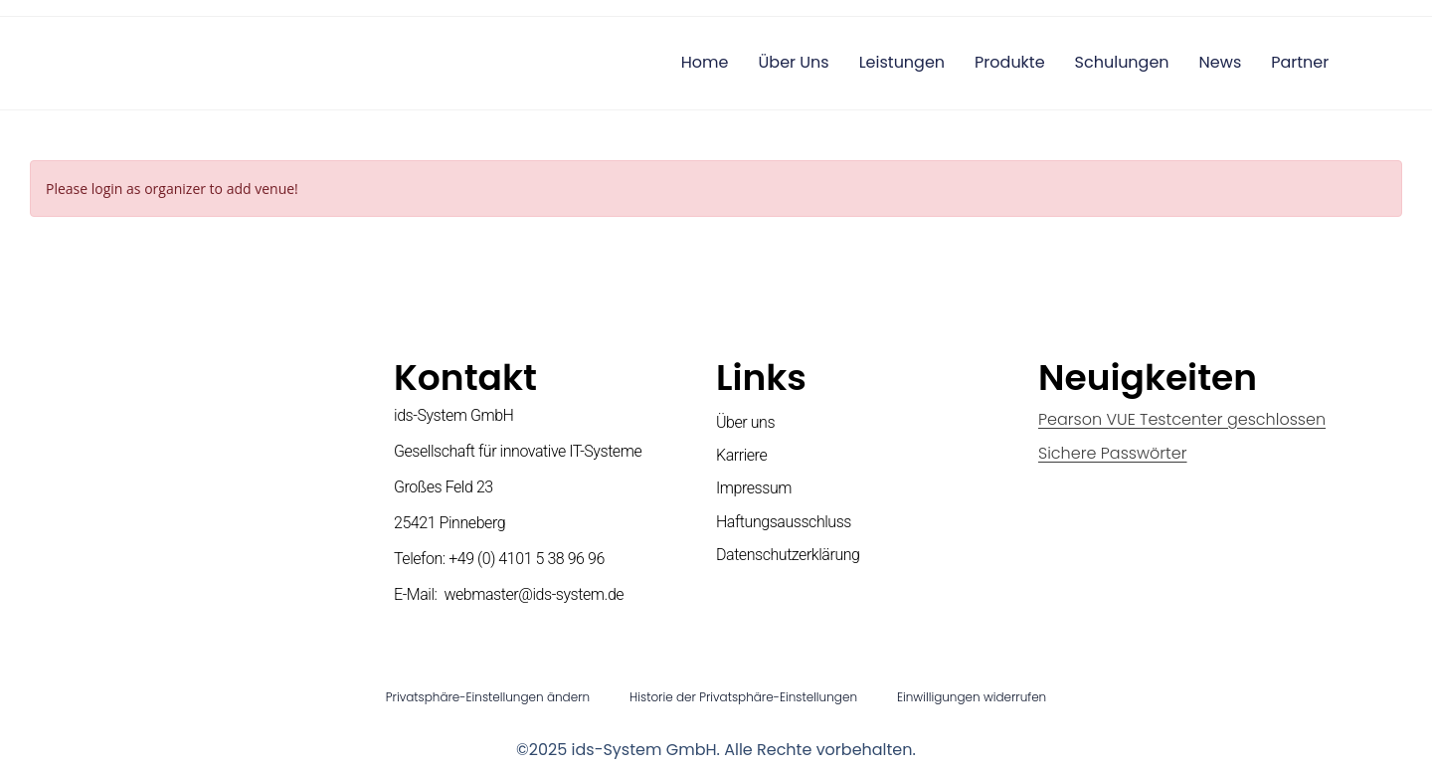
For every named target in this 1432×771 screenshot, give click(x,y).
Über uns (794, 62)
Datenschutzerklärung (788, 554)
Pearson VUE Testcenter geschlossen (1182, 419)
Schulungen (1122, 62)
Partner (1300, 62)
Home (705, 62)
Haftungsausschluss (783, 521)
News (1220, 62)
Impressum (754, 488)
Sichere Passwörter (1112, 453)
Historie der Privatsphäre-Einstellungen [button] (743, 696)
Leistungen (902, 62)
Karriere (741, 455)
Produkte (1010, 62)
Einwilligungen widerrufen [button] (971, 696)
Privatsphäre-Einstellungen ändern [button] (488, 696)
